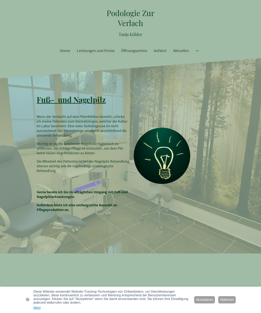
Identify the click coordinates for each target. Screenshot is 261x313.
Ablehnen (227, 299)
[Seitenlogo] (130, 23)
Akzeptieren (204, 299)
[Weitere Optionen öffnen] (197, 50)
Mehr (37, 308)
